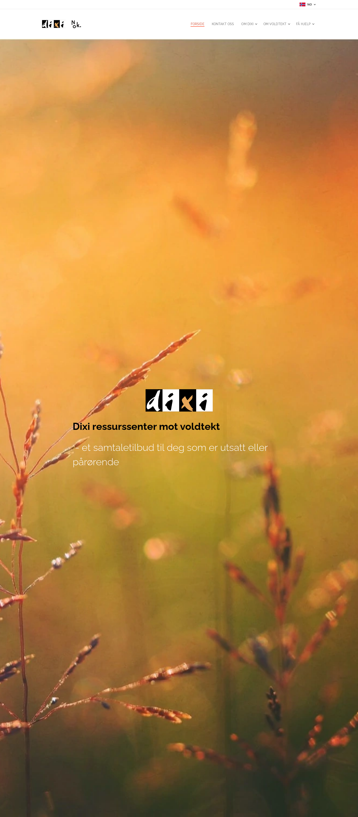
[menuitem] (194, 24)
